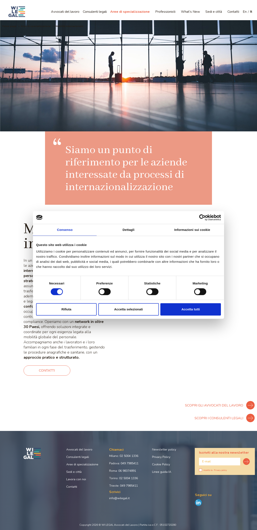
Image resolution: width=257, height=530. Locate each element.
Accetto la (213, 470)
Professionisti (165, 11)
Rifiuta (66, 309)
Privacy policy (220, 470)
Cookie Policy (161, 464)
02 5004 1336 (129, 456)
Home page (9, 26)
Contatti (233, 11)
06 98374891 (127, 470)
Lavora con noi (76, 479)
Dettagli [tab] (128, 230)
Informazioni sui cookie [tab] (192, 230)
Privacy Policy (161, 457)
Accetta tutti (190, 309)
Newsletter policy (164, 449)
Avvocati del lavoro (65, 11)
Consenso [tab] (64, 230)
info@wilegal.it (119, 498)
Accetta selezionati (128, 309)
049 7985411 (129, 463)
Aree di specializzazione (130, 11)
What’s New (190, 11)
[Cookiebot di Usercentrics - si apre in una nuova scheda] (202, 217)
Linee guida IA (161, 471)
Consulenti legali (95, 11)
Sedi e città (213, 11)
